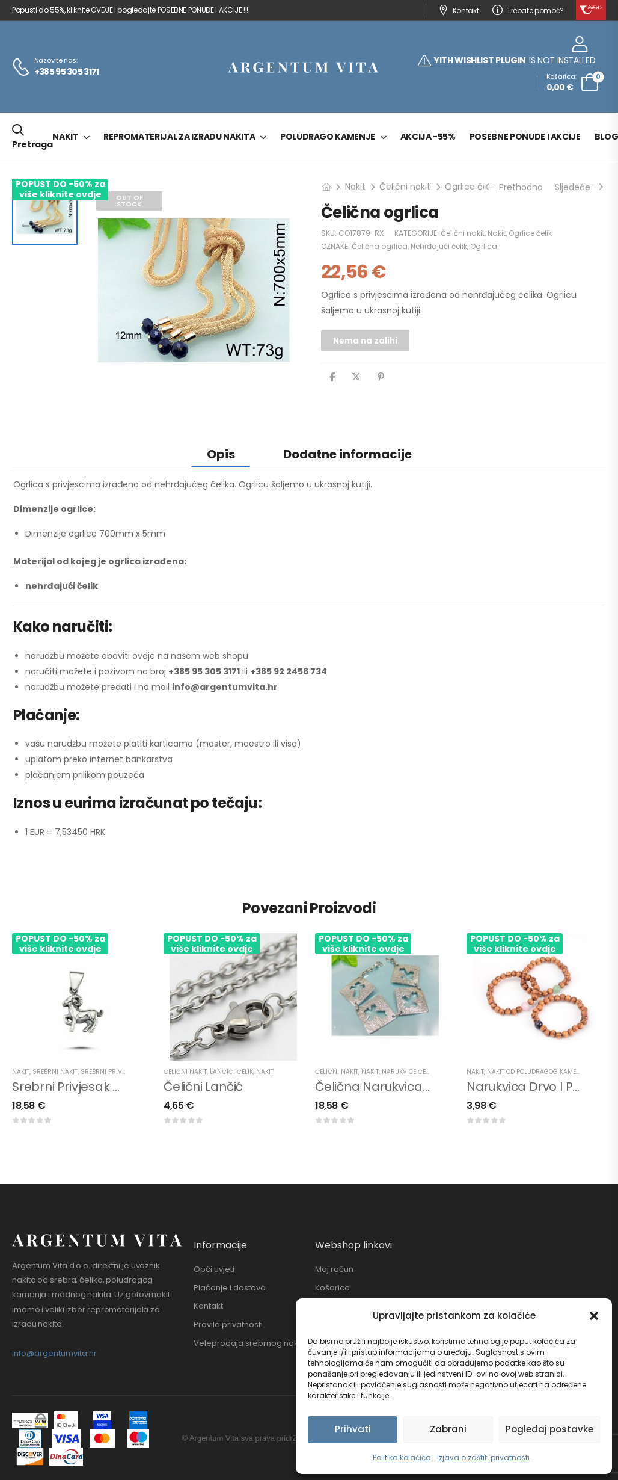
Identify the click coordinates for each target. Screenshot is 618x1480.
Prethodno (515, 187)
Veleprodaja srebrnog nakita (251, 1343)
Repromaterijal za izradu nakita (179, 137)
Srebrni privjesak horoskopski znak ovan (132, 1086)
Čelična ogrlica (380, 246)
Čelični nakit (404, 186)
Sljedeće (578, 187)
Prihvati (353, 1429)
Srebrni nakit (55, 1071)
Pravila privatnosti (228, 1325)
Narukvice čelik (408, 1071)
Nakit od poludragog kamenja (537, 1071)
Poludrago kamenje (327, 137)
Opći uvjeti (214, 1269)
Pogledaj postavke (549, 1429)
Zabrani (448, 1429)
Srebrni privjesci (109, 1071)
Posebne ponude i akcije (525, 137)
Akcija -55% (428, 137)
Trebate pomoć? (528, 10)
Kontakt (458, 10)
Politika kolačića (402, 1457)
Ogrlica (483, 246)
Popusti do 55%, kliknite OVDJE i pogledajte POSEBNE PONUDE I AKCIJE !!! (130, 10)
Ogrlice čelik (470, 186)
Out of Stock (129, 201)
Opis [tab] (221, 454)
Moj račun (334, 1269)
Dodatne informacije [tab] (347, 454)
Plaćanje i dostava (230, 1288)
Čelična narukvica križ (380, 1086)
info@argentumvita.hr (54, 1353)
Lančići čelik (231, 1071)
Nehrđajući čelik (439, 246)
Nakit (65, 137)
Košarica (332, 1288)
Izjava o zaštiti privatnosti (483, 1457)
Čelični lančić (203, 1086)
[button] (594, 1316)
